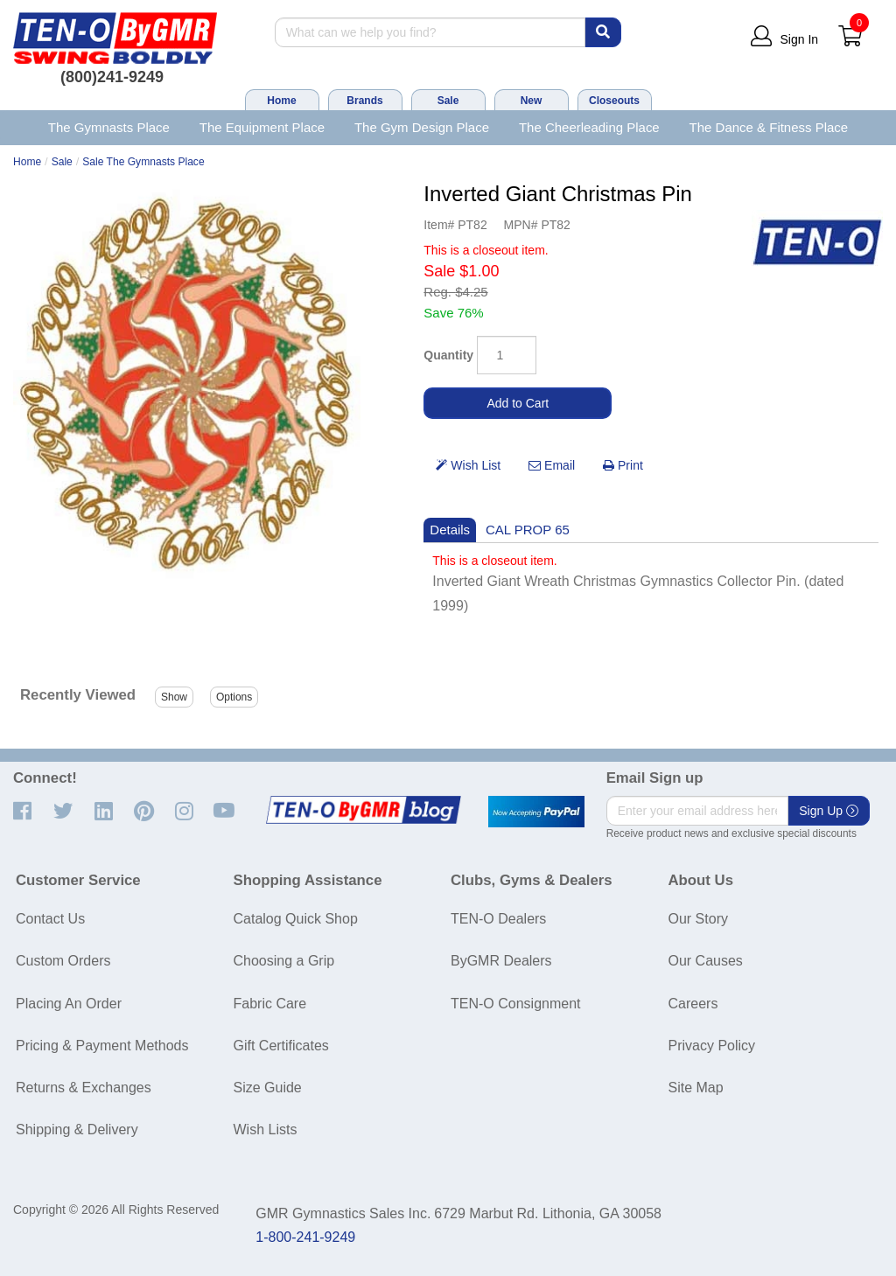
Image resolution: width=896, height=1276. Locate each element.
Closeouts (614, 100)
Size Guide (268, 1087)
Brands (364, 100)
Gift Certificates (281, 1045)
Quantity (448, 355)
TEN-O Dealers (498, 918)
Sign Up (828, 811)
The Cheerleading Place (589, 127)
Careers (693, 1003)
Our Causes (705, 960)
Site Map (696, 1087)
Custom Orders (63, 960)
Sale (448, 100)
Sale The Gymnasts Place (143, 162)
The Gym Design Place (421, 127)
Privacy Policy (712, 1045)
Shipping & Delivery (77, 1129)
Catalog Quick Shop (296, 918)
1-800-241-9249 (305, 1237)
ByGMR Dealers (501, 960)
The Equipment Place (262, 127)
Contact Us (50, 918)
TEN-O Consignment (516, 1003)
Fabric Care (270, 1003)
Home (281, 100)
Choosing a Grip (284, 960)
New (531, 100)
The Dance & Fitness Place (769, 127)
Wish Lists (266, 1129)
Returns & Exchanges (83, 1087)
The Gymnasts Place (109, 127)
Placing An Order (69, 1003)
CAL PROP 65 (528, 529)
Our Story (698, 918)
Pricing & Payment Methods (102, 1045)
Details (450, 529)
